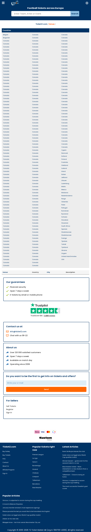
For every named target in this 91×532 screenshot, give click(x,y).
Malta (63, 187)
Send (46, 389)
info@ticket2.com (18, 331)
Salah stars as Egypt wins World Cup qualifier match (74, 456)
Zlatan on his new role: (11, 519)
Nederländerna (66, 196)
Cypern (63, 150)
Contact (5, 462)
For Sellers (12, 400)
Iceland (64, 168)
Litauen (64, 180)
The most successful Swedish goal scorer (75, 487)
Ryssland (64, 214)
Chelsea (35, 473)
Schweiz (64, 217)
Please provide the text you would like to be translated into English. (26, 511)
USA (62, 259)
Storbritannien (66, 232)
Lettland (64, 177)
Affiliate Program (8, 470)
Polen (63, 205)
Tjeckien (64, 241)
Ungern (64, 253)
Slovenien (64, 223)
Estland (64, 156)
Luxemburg (65, 183)
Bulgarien (6, 38)
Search (74, 13)
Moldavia (64, 193)
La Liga (34, 458)
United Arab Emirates (69, 256)
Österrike (64, 202)
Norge (63, 199)
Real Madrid (36, 488)
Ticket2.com (41, 24)
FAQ (4, 459)
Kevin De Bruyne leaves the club (73, 451)
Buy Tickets (6, 455)
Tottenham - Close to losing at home (73, 476)
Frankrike (64, 162)
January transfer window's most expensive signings (21, 508)
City (48, 272)
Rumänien (65, 211)
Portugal (64, 208)
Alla (86, 30)
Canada (6, 41)
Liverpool (35, 477)
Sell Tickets (11, 406)
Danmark (64, 153)
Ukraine (64, 250)
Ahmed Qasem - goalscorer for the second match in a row (75, 462)
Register (9, 409)
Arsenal (35, 469)
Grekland (64, 165)
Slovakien (64, 220)
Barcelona (36, 484)
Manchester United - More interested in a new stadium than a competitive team (75, 469)
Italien (63, 174)
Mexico (63, 190)
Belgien (5, 35)
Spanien (64, 229)
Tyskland (64, 247)
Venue (52, 24)
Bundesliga (36, 466)
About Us (6, 466)
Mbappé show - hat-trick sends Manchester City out (21, 522)
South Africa (65, 226)
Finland (64, 159)
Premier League (37, 455)
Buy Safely (6, 451)
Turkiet (63, 244)
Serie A (34, 462)
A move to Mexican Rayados (13, 504)
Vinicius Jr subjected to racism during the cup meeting (73, 481)
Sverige (64, 238)
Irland (63, 171)
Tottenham (36, 480)
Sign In (9, 412)
